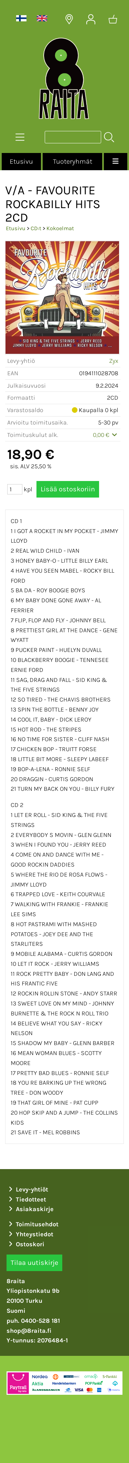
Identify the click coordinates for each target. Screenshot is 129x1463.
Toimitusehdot (33, 1224)
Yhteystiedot (30, 1234)
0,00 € (106, 435)
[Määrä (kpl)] (14, 489)
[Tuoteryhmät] (20, 137)
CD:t (36, 228)
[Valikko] (115, 161)
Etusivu (21, 161)
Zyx (113, 361)
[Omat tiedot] (91, 19)
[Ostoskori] (113, 19)
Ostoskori (26, 1244)
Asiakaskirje (30, 1209)
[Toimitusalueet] (69, 19)
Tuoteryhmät (72, 161)
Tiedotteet (26, 1199)
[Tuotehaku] (73, 137)
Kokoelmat (60, 228)
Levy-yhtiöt (28, 1189)
